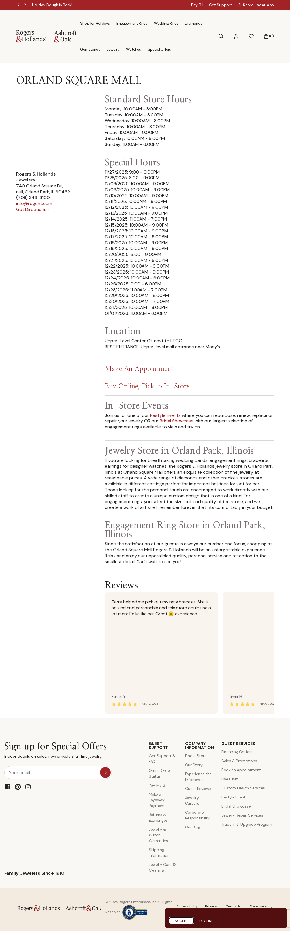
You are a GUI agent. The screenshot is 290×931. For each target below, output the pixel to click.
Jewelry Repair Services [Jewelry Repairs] (242, 815)
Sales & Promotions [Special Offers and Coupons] (239, 760)
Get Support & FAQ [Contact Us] (162, 758)
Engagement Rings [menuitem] (131, 23)
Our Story (194, 764)
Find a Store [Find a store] (196, 755)
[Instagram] (28, 786)
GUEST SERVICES (238, 744)
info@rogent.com (34, 203)
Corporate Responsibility (197, 815)
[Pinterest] (17, 786)
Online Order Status (160, 773)
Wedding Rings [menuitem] (166, 23)
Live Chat (229, 778)
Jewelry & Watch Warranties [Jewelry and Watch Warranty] (158, 835)
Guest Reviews (198, 788)
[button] (236, 36)
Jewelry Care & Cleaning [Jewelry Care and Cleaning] (162, 867)
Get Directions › (32, 209)
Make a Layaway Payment (157, 800)
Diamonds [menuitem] (193, 23)
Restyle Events (165, 415)
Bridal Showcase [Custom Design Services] (236, 806)
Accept (181, 921)
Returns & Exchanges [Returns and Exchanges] (158, 817)
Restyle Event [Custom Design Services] (233, 797)
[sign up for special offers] (105, 772)
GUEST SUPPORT (158, 746)
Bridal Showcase (176, 421)
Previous (19, 5)
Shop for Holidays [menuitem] (95, 23)
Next (26, 5)
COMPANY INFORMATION (199, 746)
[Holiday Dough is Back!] (52, 4)
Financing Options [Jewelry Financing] (237, 751)
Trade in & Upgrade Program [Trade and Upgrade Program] (246, 824)
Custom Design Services (243, 788)
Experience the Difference (198, 776)
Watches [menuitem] (133, 49)
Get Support (220, 4)
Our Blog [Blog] (192, 827)
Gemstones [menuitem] (90, 49)
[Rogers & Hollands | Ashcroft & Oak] (46, 36)
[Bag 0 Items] (268, 36)
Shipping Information (159, 852)
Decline (206, 921)
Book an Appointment (241, 769)
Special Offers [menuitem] (159, 49)
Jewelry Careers (192, 800)
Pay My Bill (158, 785)
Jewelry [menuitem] (113, 49)
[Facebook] (7, 786)
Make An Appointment (139, 369)
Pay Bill (197, 4)
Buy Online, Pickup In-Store (147, 387)
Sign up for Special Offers (55, 751)
